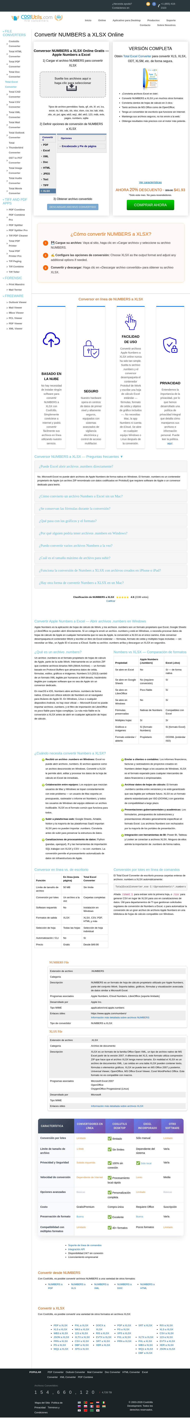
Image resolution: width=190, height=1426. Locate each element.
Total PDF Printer (14, 243)
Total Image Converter (15, 170)
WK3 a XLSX (82, 1338)
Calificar (110, 601)
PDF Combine (17, 209)
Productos (153, 20)
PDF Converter (56, 1380)
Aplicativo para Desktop (127, 20)
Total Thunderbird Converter (16, 147)
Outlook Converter (75, 1380)
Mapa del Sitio (42, 1411)
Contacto (145, 25)
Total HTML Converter (15, 54)
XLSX (46, 190)
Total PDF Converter (14, 64)
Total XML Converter (14, 115)
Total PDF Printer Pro (15, 253)
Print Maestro (16, 284)
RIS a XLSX (102, 1341)
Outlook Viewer (18, 302)
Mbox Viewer (16, 312)
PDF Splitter (16, 225)
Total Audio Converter (15, 181)
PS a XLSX (60, 1353)
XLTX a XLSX (82, 1345)
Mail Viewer (15, 307)
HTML (46, 167)
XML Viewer (15, 328)
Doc (45, 162)
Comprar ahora (150, 205)
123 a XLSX (81, 1341)
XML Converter (68, 1385)
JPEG (46, 173)
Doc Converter (112, 1380)
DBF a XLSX (82, 1353)
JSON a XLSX (61, 1345)
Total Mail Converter (14, 125)
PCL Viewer (15, 318)
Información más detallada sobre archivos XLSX (117, 1106)
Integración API (76, 1257)
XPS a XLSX (82, 1357)
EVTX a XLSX (103, 1345)
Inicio (88, 20)
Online (102, 20)
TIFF (46, 185)
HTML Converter (131, 1380)
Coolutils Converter (14, 44)
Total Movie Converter (15, 191)
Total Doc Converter (14, 74)
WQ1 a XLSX (61, 1357)
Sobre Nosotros (166, 25)
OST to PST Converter (15, 160)
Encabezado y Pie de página (79, 146)
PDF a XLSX (61, 1333)
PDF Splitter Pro (18, 230)
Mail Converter (95, 1380)
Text (45, 179)
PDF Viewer (15, 323)
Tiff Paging (15, 261)
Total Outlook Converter (16, 135)
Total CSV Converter (14, 104)
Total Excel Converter (137, 56)
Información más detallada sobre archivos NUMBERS (120, 1017)
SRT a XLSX (103, 1349)
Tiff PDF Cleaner (18, 235)
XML (46, 156)
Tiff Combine (16, 266)
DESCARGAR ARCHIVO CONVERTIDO (72, 207)
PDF (45, 144)
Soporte (170, 20)
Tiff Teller (14, 272)
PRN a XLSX (61, 1349)
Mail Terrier (15, 289)
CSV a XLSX (82, 1349)
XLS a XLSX (60, 1338)
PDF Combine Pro (17, 217)
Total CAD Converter (14, 94)
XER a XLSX (103, 1353)
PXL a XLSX (81, 1333)
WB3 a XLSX (61, 1341)
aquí (169, 443)
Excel (46, 150)
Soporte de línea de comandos (85, 1253)
